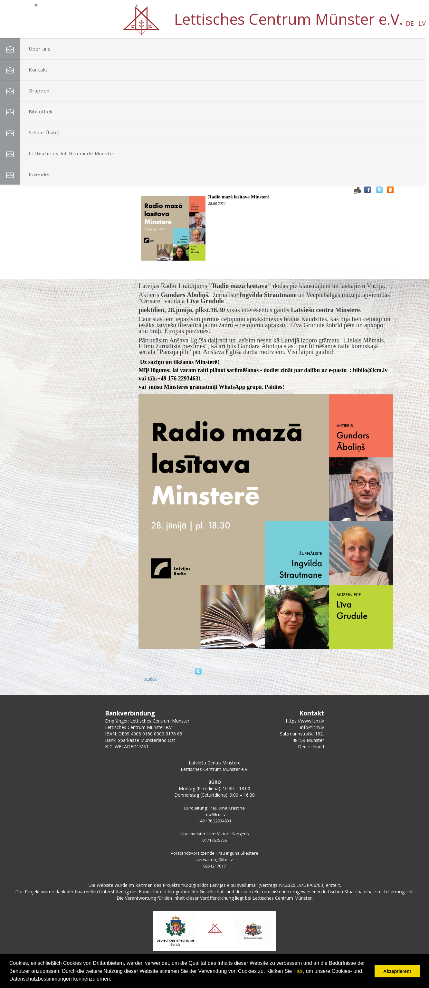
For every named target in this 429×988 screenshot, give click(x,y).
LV (69, 23)
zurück (150, 679)
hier (298, 971)
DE (57, 23)
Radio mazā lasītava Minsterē (238, 196)
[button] (383, 80)
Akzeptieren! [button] (397, 971)
